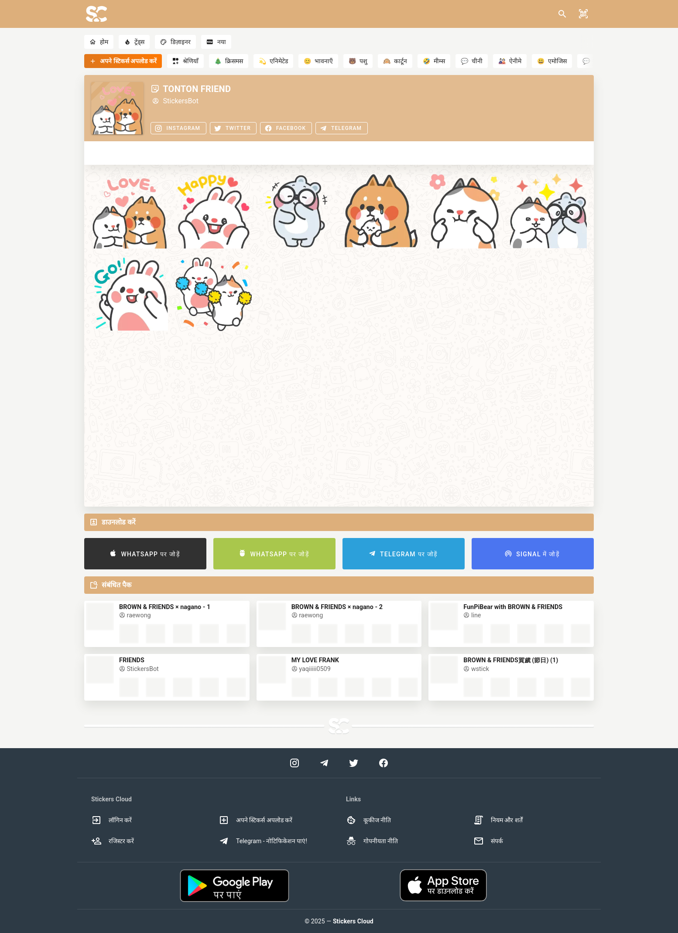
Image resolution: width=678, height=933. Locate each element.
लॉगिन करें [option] (111, 820)
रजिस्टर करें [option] (112, 841)
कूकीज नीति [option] (368, 820)
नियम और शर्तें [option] (498, 820)
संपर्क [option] (488, 841)
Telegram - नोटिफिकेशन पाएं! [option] (263, 841)
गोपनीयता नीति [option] (372, 841)
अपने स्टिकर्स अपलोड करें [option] (255, 820)
